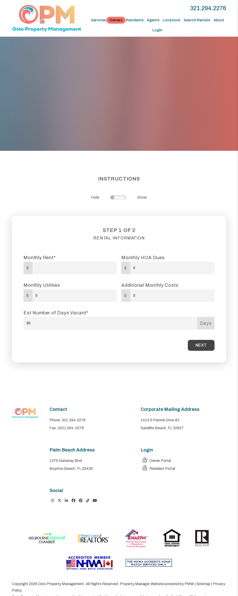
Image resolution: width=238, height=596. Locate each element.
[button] (52, 501)
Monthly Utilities (41, 285)
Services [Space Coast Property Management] (98, 20)
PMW (189, 584)
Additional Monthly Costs (149, 285)
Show (142, 197)
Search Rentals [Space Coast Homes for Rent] (197, 20)
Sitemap (203, 584)
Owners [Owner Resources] (116, 20)
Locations (171, 20)
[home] (47, 18)
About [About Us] (219, 20)
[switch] (118, 197)
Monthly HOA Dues (143, 257)
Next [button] (201, 345)
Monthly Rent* (39, 257)
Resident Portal (158, 468)
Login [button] (157, 30)
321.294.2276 (208, 8)
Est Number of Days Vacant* (56, 312)
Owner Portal (156, 461)
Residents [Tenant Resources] (135, 20)
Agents (153, 20)
